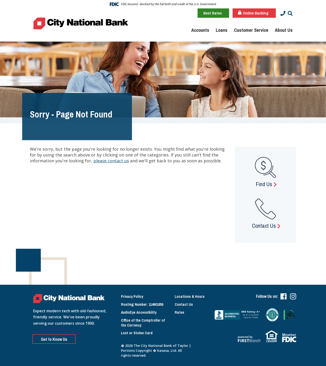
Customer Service (251, 30)
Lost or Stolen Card (136, 332)
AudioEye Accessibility (138, 312)
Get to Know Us (54, 339)
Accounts (200, 30)
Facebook (283, 296)
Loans (221, 30)
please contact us (111, 160)
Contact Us (264, 225)
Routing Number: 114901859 (142, 304)
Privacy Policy (132, 296)
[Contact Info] (282, 13)
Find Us (264, 184)
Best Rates (212, 13)
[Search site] (290, 13)
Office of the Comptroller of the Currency (143, 323)
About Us (284, 30)
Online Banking (253, 13)
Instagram (293, 296)
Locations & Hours (190, 296)
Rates (179, 312)
